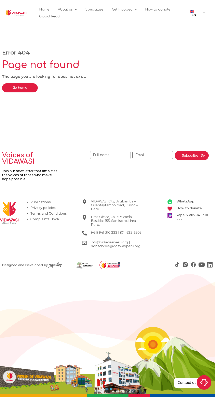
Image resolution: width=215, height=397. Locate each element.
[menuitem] (193, 13)
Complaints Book (44, 219)
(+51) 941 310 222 (104, 232)
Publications (40, 202)
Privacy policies (43, 208)
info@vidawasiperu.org (109, 242)
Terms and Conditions (48, 213)
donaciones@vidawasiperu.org (115, 246)
